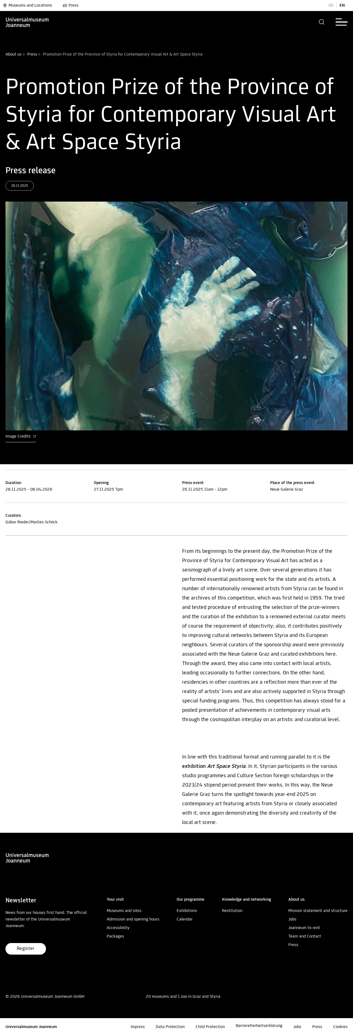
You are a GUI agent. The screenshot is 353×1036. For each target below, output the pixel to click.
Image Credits (21, 436)
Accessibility (118, 928)
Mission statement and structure (317, 911)
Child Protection (210, 1027)
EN (342, 5)
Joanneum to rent (304, 928)
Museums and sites (124, 911)
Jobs (292, 919)
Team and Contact (304, 936)
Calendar (185, 919)
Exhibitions (187, 911)
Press (70, 5)
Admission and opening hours (133, 919)
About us (13, 54)
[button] (322, 22)
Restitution (232, 911)
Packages (115, 936)
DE (331, 5)
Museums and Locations (27, 5)
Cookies (340, 1027)
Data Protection (170, 1027)
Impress (138, 1027)
